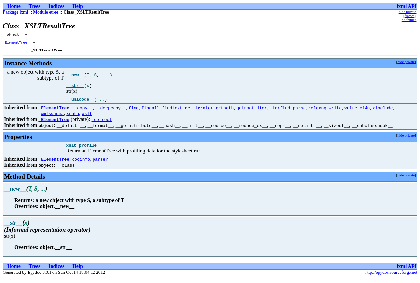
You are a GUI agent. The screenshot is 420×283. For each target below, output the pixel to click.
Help (77, 6)
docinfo (81, 164)
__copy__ (82, 112)
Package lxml (15, 12)
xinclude (382, 112)
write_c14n (357, 112)
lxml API (407, 6)
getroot (245, 112)
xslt (87, 118)
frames (409, 16)
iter (262, 112)
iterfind (280, 112)
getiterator (199, 112)
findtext (172, 112)
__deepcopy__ (110, 112)
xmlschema (52, 118)
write (335, 112)
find (134, 112)
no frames (409, 20)
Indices (56, 6)
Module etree (45, 12)
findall (150, 112)
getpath (225, 112)
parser (100, 164)
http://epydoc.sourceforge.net (391, 277)
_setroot (102, 124)
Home (14, 6)
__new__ (75, 78)
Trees (35, 6)
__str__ (75, 89)
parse (299, 112)
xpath (72, 118)
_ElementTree (15, 44)
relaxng (317, 112)
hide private (407, 12)
